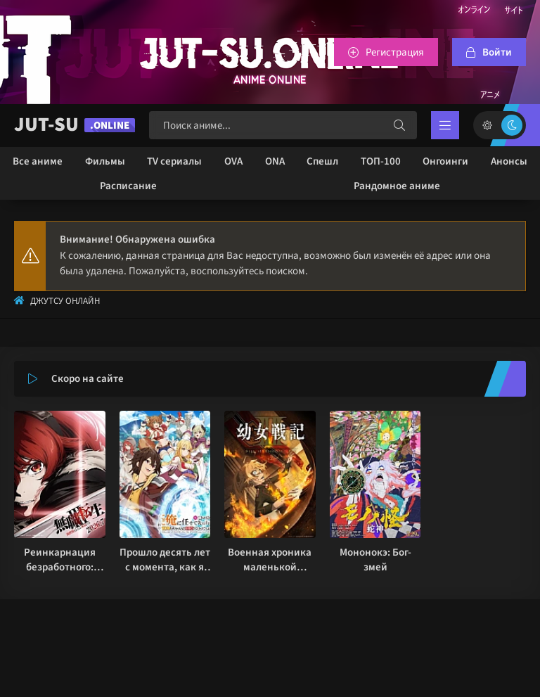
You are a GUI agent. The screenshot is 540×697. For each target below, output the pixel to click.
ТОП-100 (381, 161)
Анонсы (509, 161)
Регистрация (395, 52)
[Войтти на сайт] (489, 52)
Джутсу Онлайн (65, 301)
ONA (275, 161)
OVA (233, 161)
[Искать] (399, 125)
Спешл (322, 161)
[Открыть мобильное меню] (445, 125)
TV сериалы (174, 161)
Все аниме (38, 161)
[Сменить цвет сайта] (499, 125)
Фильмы (105, 161)
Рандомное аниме (397, 186)
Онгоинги (445, 161)
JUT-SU (74, 125)
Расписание (128, 186)
